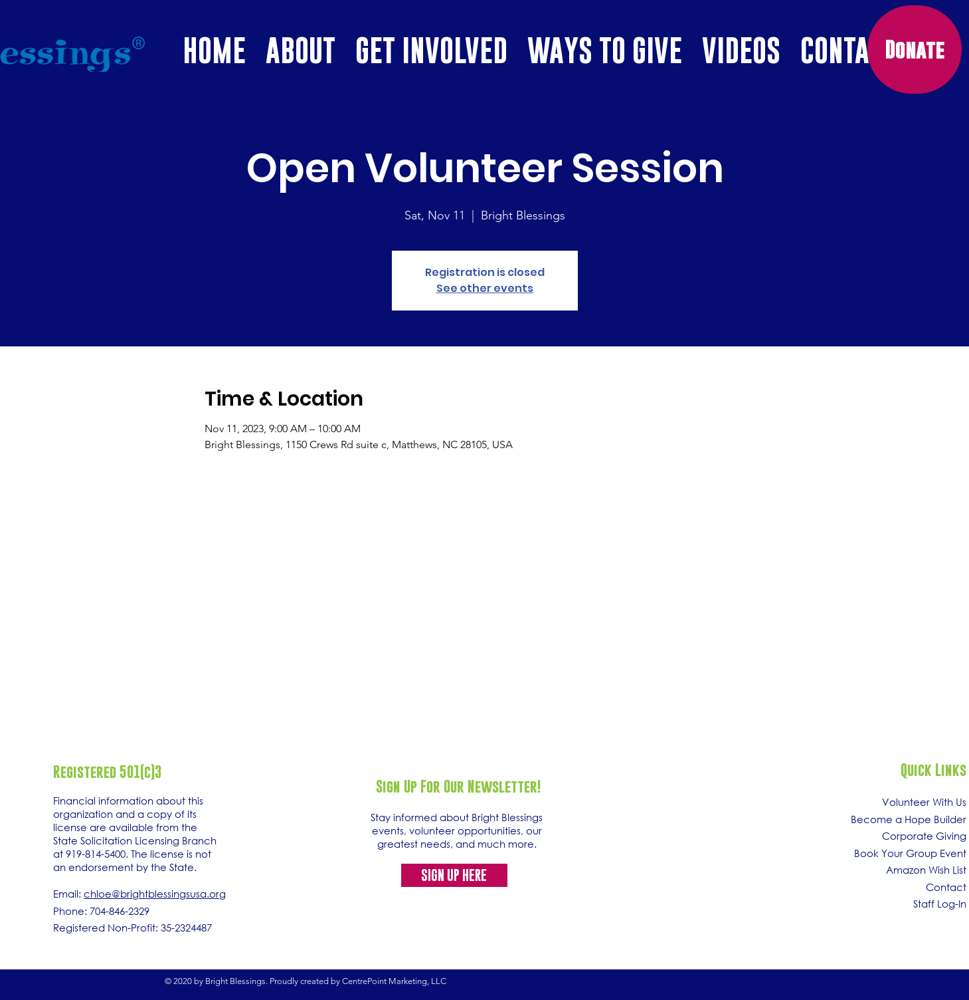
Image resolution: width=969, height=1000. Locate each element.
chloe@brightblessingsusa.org (155, 893)
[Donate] (914, 49)
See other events (484, 288)
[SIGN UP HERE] (454, 875)
